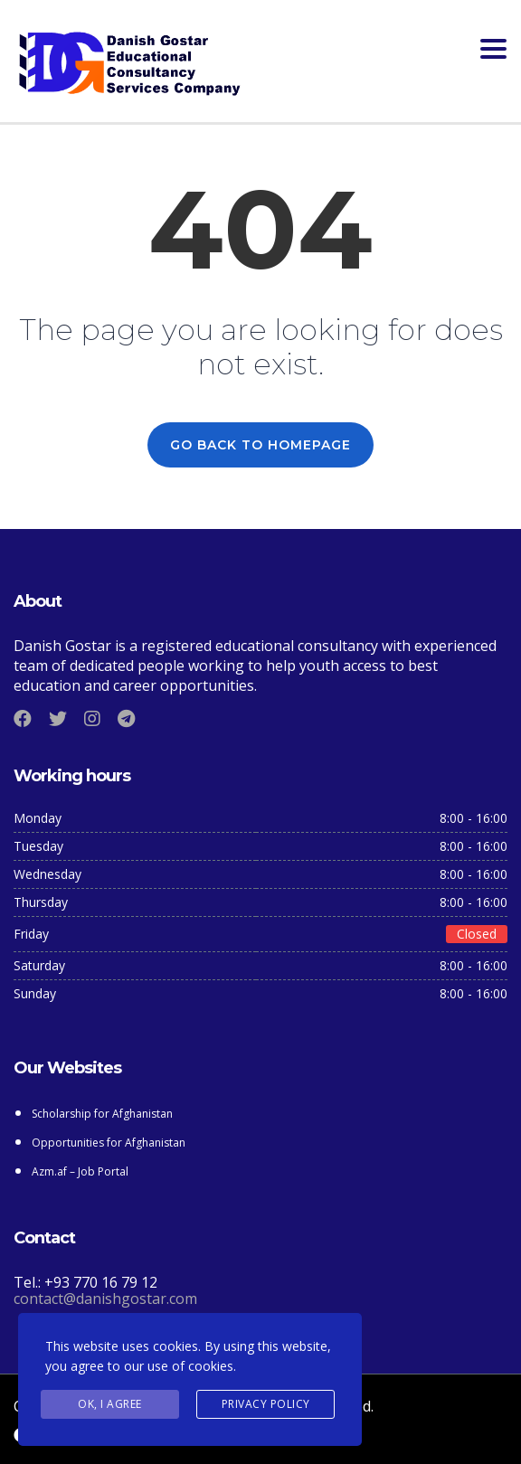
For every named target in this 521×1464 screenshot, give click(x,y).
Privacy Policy (266, 1404)
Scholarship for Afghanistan (102, 1113)
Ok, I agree (110, 1404)
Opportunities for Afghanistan (110, 1142)
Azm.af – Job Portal (81, 1171)
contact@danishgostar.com (105, 1298)
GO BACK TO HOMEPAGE (260, 445)
